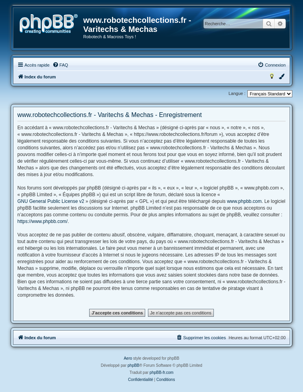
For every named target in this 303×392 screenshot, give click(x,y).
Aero (128, 358)
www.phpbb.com (244, 201)
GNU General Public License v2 (50, 201)
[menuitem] (60, 65)
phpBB (133, 365)
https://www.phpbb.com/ (42, 221)
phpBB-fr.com (162, 372)
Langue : (236, 93)
